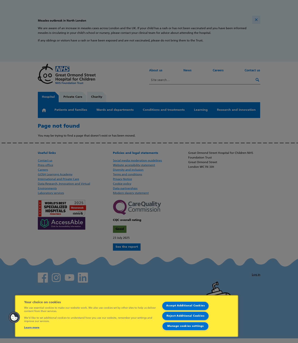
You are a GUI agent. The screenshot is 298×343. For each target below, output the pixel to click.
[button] (14, 317)
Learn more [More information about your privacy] (31, 327)
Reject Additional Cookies (186, 316)
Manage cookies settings (185, 326)
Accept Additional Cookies (185, 305)
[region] (126, 316)
